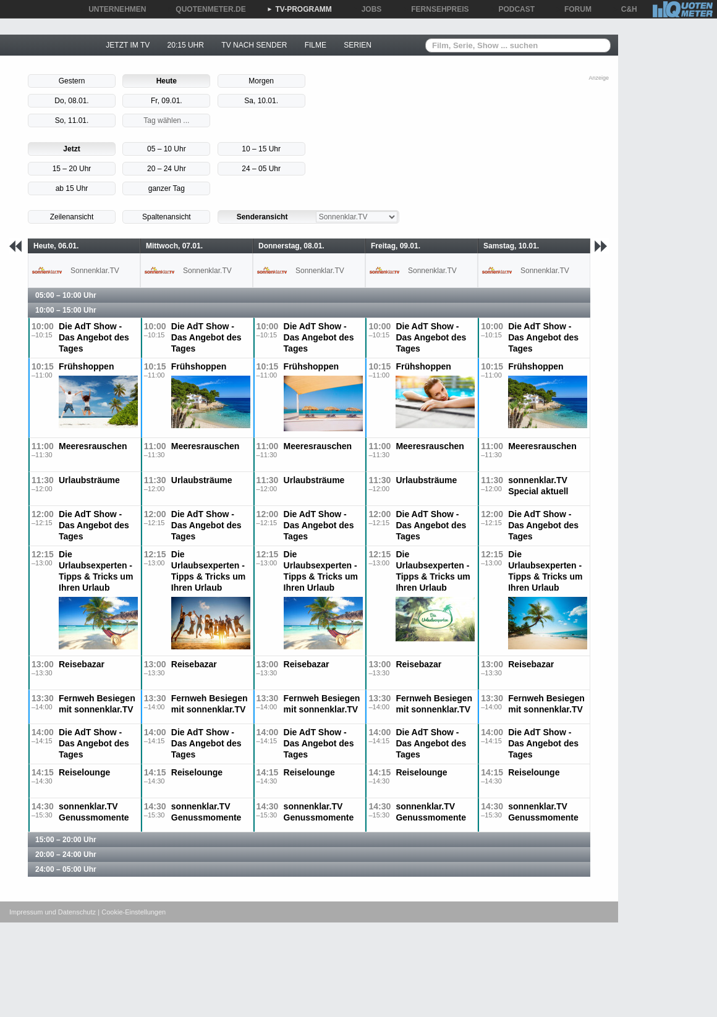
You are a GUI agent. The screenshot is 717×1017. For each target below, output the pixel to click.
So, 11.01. (72, 120)
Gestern (72, 81)
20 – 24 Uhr (166, 168)
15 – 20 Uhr (72, 168)
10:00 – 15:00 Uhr (65, 310)
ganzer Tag (166, 188)
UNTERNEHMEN (113, 9)
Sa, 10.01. (261, 100)
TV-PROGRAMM (299, 9)
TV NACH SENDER (254, 45)
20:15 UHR (186, 45)
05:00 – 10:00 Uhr (65, 295)
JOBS (367, 9)
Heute (166, 81)
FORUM (574, 9)
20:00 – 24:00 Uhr (65, 854)
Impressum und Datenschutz (52, 912)
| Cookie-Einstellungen (132, 912)
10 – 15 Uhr (261, 149)
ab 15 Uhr (72, 188)
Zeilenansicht (72, 217)
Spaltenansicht (166, 217)
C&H (625, 9)
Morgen (261, 81)
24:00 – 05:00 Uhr (65, 869)
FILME (315, 45)
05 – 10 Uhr (166, 149)
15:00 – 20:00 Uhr (65, 839)
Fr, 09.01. (166, 100)
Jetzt (71, 149)
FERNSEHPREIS (435, 9)
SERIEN (357, 45)
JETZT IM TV (128, 45)
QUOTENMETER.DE (206, 9)
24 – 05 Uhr (261, 168)
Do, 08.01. (71, 100)
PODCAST (512, 9)
